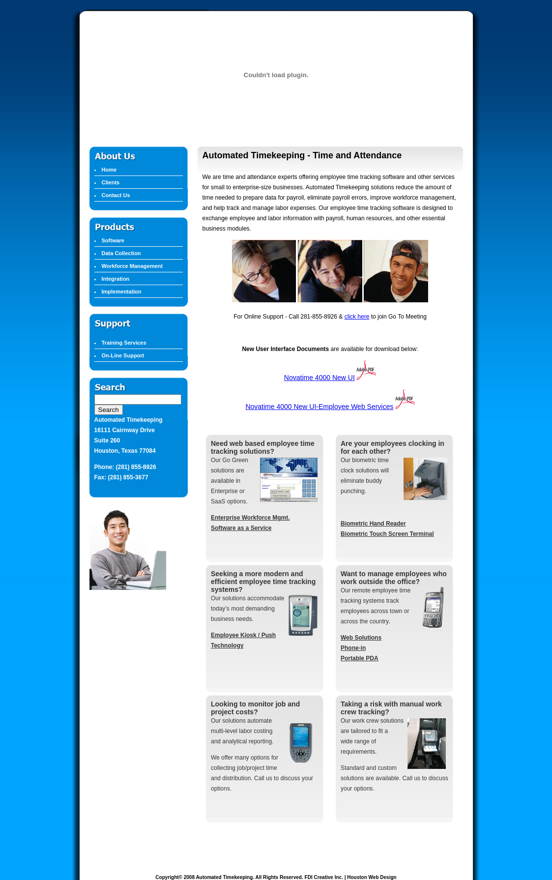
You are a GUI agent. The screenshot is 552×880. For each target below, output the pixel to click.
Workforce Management (132, 266)
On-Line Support (123, 355)
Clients (111, 182)
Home (109, 170)
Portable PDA (359, 658)
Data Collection (121, 253)
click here (357, 316)
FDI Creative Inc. (324, 877)
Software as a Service (241, 528)
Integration (116, 279)
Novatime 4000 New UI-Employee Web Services (319, 407)
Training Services (124, 343)
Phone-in (353, 648)
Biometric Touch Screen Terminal (387, 533)
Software (113, 240)
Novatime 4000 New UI (319, 377)
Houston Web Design (371, 877)
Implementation (122, 291)
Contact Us (116, 195)
